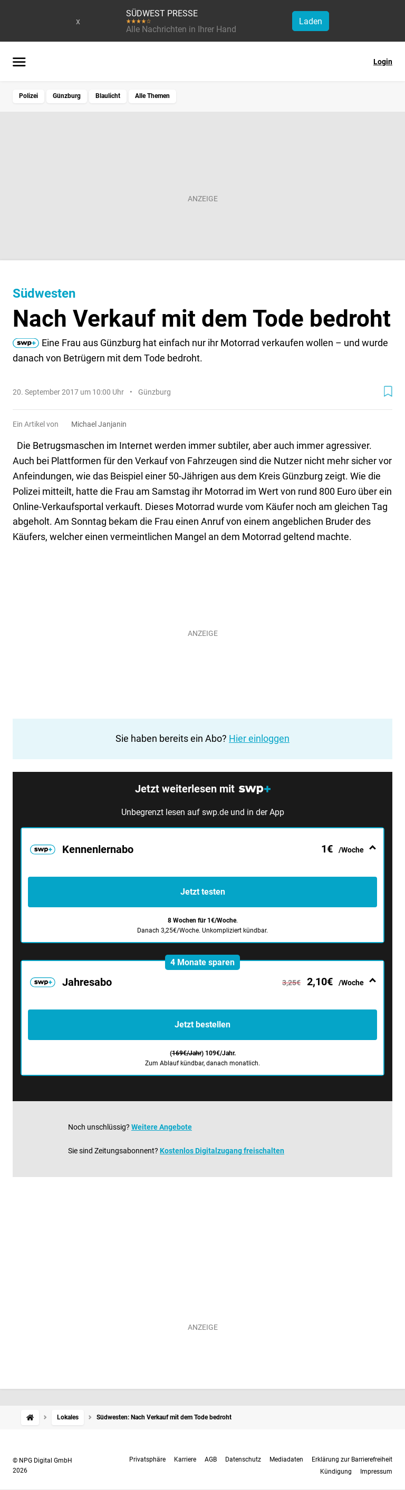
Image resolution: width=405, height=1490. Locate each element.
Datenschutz (243, 1459)
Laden (310, 21)
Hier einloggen (259, 738)
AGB (211, 1459)
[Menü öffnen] (19, 62)
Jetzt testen (202, 892)
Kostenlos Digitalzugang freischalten (222, 1150)
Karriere (185, 1459)
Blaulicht (107, 96)
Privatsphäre (147, 1459)
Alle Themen (152, 96)
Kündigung (336, 1471)
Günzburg (67, 96)
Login (382, 61)
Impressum (376, 1471)
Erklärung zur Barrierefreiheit (352, 1459)
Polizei (28, 96)
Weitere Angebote (161, 1127)
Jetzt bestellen (202, 1025)
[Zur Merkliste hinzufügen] (388, 391)
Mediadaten (286, 1459)
